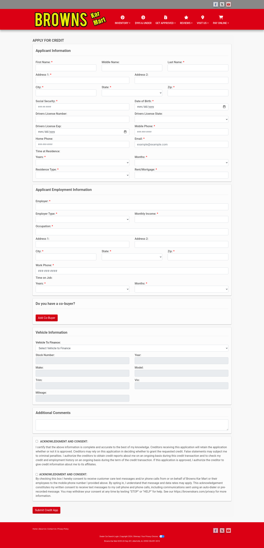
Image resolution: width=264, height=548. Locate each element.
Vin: (137, 380)
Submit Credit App (46, 510)
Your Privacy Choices (152, 536)
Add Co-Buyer (46, 318)
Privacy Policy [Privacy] (63, 529)
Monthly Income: (145, 213)
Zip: (170, 87)
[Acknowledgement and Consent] (37, 441)
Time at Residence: (48, 151)
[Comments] (132, 424)
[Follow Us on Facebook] (215, 4)
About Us (42, 529)
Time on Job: (44, 277)
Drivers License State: (149, 113)
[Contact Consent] (37, 474)
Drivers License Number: (51, 113)
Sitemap (136, 536)
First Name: (43, 62)
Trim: (39, 380)
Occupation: (43, 226)
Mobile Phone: (144, 126)
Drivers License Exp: (48, 126)
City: (38, 87)
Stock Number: (45, 355)
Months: (140, 157)
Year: (138, 355)
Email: (139, 138)
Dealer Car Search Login (109, 536)
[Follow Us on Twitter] (222, 4)
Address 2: (141, 74)
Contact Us (51, 529)
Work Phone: (44, 265)
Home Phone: (44, 138)
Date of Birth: (143, 101)
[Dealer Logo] (71, 19)
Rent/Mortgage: (145, 169)
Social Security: (46, 101)
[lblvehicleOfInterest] (132, 348)
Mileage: (41, 392)
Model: (139, 367)
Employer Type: (45, 213)
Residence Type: (46, 169)
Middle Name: (110, 62)
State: (105, 87)
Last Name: (175, 62)
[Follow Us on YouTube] (228, 4)
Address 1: (42, 74)
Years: (40, 157)
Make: (40, 367)
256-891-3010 (154, 541)
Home (35, 529)
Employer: (42, 201)
